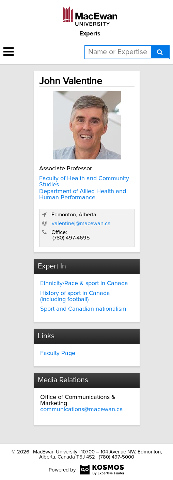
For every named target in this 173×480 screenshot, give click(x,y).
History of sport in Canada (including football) (75, 296)
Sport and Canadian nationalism (83, 309)
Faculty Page (57, 353)
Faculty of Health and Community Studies (84, 181)
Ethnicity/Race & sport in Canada (84, 283)
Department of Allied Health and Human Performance (82, 194)
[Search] (160, 52)
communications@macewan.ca (81, 409)
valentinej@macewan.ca (81, 223)
